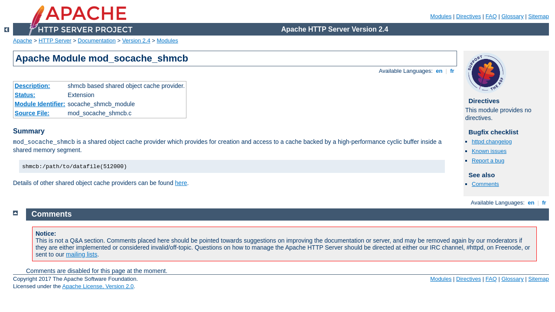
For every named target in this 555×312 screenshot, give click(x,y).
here (181, 182)
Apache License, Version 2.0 (98, 286)
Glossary (512, 16)
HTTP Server (55, 40)
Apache (22, 40)
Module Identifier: (40, 104)
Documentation (96, 40)
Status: (25, 94)
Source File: (32, 113)
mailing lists (81, 254)
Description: (32, 85)
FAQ (491, 16)
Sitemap (538, 16)
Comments (485, 184)
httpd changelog (492, 141)
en (439, 71)
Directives (468, 16)
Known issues (489, 151)
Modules (440, 16)
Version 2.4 (136, 40)
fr (452, 71)
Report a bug (488, 160)
